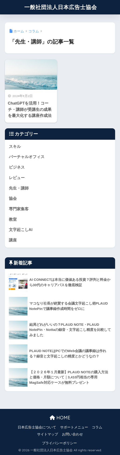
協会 (13, 198)
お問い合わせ (72, 434)
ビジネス (17, 167)
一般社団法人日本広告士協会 (60, 7)
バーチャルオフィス (27, 157)
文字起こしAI (21, 230)
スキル (15, 146)
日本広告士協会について (37, 427)
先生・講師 (19, 188)
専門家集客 (19, 209)
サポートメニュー (74, 427)
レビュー (17, 178)
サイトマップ (47, 434)
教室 (13, 219)
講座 (13, 240)
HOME (60, 418)
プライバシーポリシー (59, 443)
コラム (97, 427)
